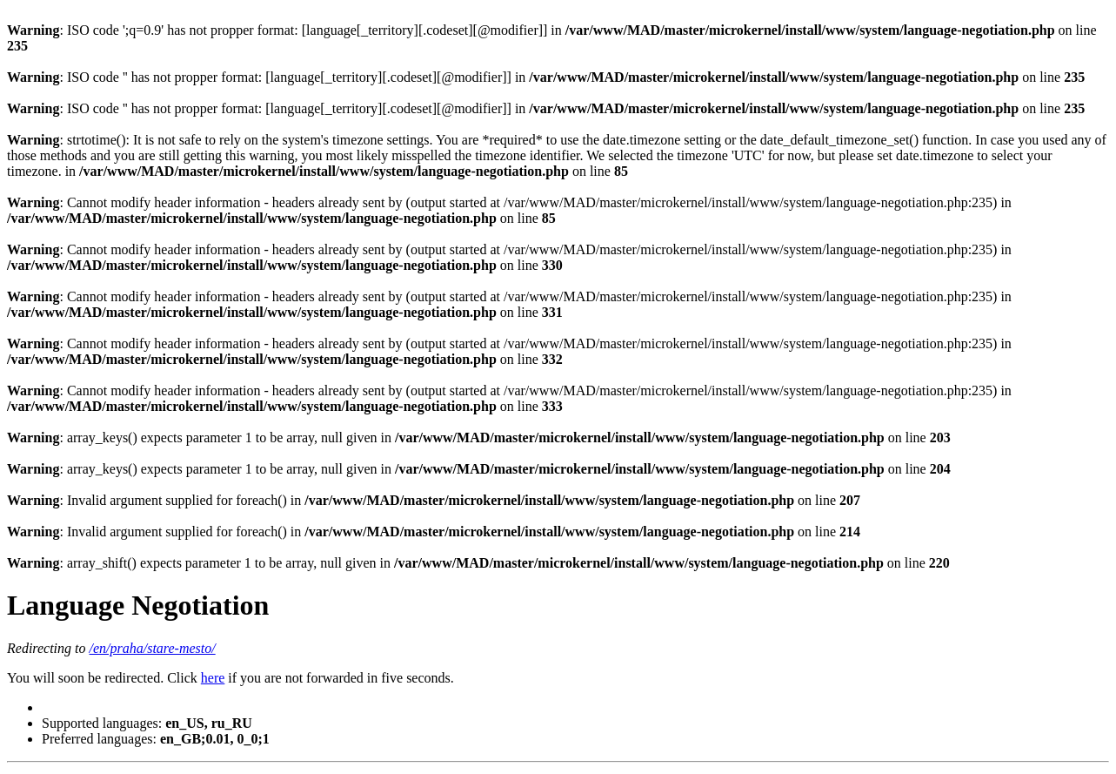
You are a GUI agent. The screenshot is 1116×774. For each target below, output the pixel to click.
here (213, 677)
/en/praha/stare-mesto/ (153, 648)
